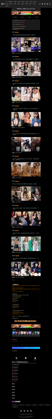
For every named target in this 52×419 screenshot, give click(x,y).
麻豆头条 (17, 316)
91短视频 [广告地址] (29, 17)
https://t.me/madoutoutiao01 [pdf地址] (17, 297)
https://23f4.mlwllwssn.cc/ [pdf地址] (15, 366)
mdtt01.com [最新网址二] (13, 372)
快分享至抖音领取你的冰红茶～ (26, 321)
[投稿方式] (26, 392)
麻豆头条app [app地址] (21, 24)
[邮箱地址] (26, 318)
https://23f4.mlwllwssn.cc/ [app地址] (16, 311)
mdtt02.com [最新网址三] (13, 375)
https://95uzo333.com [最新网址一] (15, 369)
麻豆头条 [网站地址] (23, 416)
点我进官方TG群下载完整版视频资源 (18, 291)
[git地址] (45, 4)
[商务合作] (26, 383)
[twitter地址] (50, 4)
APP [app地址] (25, 358)
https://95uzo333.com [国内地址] (16, 305)
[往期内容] (26, 386)
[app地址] (42, 4)
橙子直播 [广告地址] (36, 17)
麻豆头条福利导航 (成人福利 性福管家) (18, 312)
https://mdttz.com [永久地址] (21, 22)
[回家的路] (26, 395)
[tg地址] (47, 4)
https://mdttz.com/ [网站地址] (29, 417)
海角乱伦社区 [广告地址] (15, 17)
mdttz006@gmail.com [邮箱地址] (16, 29)
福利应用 (35, 358)
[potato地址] (27, 411)
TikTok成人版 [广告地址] (22, 17)
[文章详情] (26, 43)
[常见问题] (26, 389)
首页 (16, 358)
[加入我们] (26, 398)
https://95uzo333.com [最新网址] (22, 20)
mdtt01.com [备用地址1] (14, 299)
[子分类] (6, 2)
